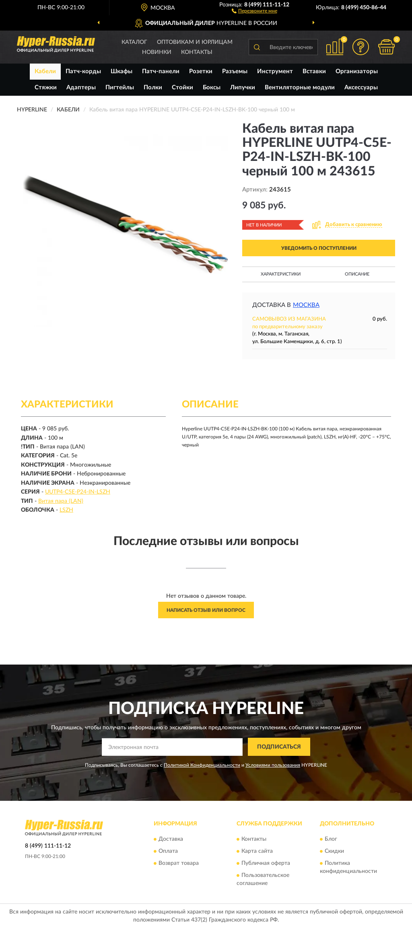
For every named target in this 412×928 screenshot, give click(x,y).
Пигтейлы (119, 87)
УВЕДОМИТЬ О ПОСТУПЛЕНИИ (318, 248)
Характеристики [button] (281, 274)
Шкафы (121, 71)
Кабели (45, 71)
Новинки (156, 52)
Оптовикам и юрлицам (195, 42)
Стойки (182, 87)
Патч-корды (83, 71)
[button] (254, 10)
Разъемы (234, 71)
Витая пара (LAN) (60, 501)
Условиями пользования (272, 765)
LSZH (66, 510)
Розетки (200, 71)
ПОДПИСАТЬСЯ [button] (279, 747)
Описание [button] (357, 274)
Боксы (211, 87)
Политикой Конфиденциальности (202, 765)
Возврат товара (179, 863)
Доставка (171, 839)
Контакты (196, 52)
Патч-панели (160, 71)
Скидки (334, 851)
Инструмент (275, 71)
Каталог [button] (134, 42)
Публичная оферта (265, 863)
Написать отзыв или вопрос (206, 610)
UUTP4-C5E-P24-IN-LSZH (77, 492)
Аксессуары (361, 87)
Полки (153, 87)
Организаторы (357, 71)
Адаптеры (81, 87)
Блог (331, 839)
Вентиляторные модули (300, 87)
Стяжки (46, 87)
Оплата (168, 851)
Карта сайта (257, 851)
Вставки (314, 71)
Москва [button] (306, 305)
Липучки (242, 87)
